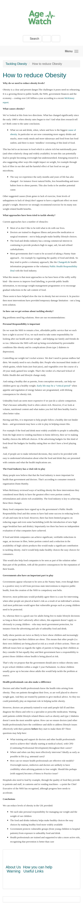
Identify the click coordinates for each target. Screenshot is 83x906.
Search (32, 38)
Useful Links (33, 871)
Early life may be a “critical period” (54, 385)
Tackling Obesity (16, 63)
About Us (13, 867)
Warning (13, 871)
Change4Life (64, 262)
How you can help (37, 867)
